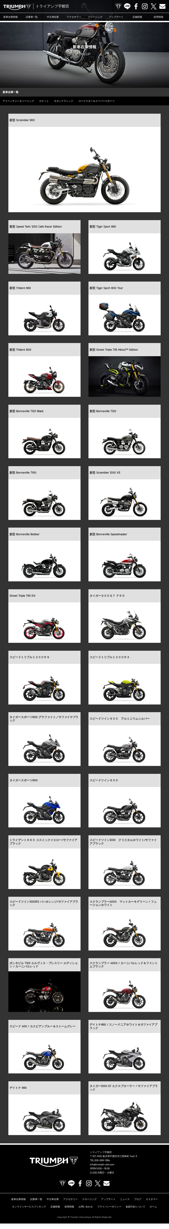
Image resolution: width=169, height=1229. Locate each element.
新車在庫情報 (10, 16)
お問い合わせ (86, 1212)
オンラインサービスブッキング (29, 1212)
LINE (127, 6)
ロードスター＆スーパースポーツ (102, 100)
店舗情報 (137, 16)
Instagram (144, 6)
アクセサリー (74, 16)
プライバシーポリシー (109, 1212)
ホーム (153, 1212)
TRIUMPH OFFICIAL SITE (118, 6)
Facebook (136, 6)
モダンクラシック (67, 100)
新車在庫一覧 (11, 92)
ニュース (125, 1205)
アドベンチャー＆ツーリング (19, 100)
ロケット (46, 100)
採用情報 (158, 16)
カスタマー (152, 1205)
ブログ (137, 1205)
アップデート (116, 16)
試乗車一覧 (32, 16)
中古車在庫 (53, 16)
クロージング (95, 16)
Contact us (162, 6)
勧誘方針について (135, 1212)
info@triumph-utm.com (102, 1171)
